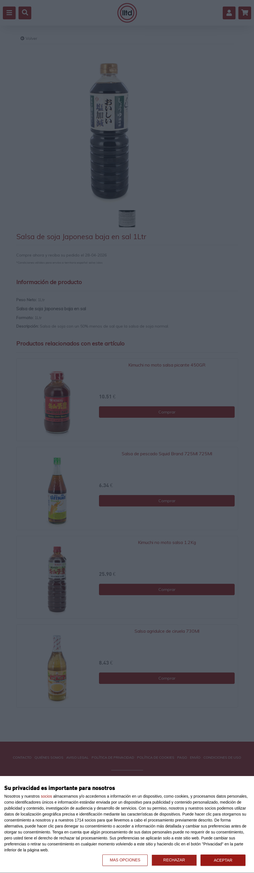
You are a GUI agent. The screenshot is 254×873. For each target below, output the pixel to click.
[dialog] (127, 824)
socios (46, 796)
